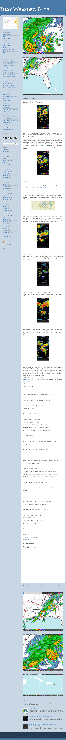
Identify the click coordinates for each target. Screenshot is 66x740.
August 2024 (6, 199)
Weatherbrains (6, 98)
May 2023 (5, 226)
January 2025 (6, 190)
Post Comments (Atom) (34, 589)
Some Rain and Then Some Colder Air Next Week (40, 716)
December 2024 (6, 191)
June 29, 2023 (43, 190)
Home (43, 586)
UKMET (4, 56)
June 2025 (5, 180)
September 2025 (6, 175)
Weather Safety (6, 160)
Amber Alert (5, 164)
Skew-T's (5, 47)
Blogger (47, 736)
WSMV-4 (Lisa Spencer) (8, 79)
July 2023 (5, 223)
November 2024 (6, 193)
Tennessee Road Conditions (9, 116)
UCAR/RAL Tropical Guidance (9, 96)
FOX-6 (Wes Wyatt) (7, 70)
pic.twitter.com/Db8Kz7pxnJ (39, 187)
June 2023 (5, 225)
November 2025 (6, 171)
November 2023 (6, 215)
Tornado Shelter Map (7, 118)
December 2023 (6, 214)
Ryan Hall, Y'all (6, 105)
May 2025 (5, 182)
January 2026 (6, 169)
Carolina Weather (7, 102)
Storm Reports (6, 155)
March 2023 (5, 230)
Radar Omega (6, 107)
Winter (4, 158)
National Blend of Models (8, 61)
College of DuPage (7, 92)
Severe (28, 539)
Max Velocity (6, 103)
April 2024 (5, 206)
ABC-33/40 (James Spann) (9, 74)
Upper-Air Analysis (7, 45)
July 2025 (5, 179)
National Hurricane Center (9, 87)
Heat (4, 162)
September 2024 (6, 197)
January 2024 (6, 212)
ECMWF (5, 52)
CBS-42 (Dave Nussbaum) (9, 76)
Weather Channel (7, 100)
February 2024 (6, 210)
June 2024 (5, 203)
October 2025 (6, 173)
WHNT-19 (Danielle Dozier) (9, 65)
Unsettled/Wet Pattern (34, 708)
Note (24, 700)
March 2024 (5, 208)
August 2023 (6, 221)
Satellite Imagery (6, 41)
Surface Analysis (6, 43)
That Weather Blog (24, 9)
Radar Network (6, 38)
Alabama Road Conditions (9, 114)
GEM (4, 54)
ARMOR (5, 36)
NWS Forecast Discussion (9, 89)
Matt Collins (7, 242)
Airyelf (37, 736)
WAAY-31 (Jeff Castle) (8, 67)
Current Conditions (7, 34)
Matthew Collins (8, 244)
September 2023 (6, 219)
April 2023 (5, 228)
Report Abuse (7, 236)
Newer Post (26, 586)
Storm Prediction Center (8, 85)
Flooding (5, 156)
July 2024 (5, 201)
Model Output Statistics (8, 59)
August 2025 (6, 177)
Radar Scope (6, 113)
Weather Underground (8, 129)
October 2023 (6, 217)
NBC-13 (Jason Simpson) (8, 72)
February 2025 (6, 188)
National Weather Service (8, 63)
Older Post (59, 586)
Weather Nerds (6, 127)
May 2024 (5, 204)
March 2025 (5, 186)
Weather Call (6, 111)
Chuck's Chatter (6, 122)
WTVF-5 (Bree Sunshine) (8, 81)
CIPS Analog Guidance (8, 91)
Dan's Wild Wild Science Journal (10, 120)
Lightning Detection (7, 40)
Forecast (5, 149)
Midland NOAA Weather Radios (10, 109)
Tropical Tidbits (6, 125)
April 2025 (5, 184)
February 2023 (6, 232)
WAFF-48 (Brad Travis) (8, 69)
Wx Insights (5, 124)
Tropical (4, 153)
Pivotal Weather (6, 94)
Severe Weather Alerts (8, 83)
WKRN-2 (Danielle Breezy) (9, 78)
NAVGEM (5, 57)
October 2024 (6, 195)
